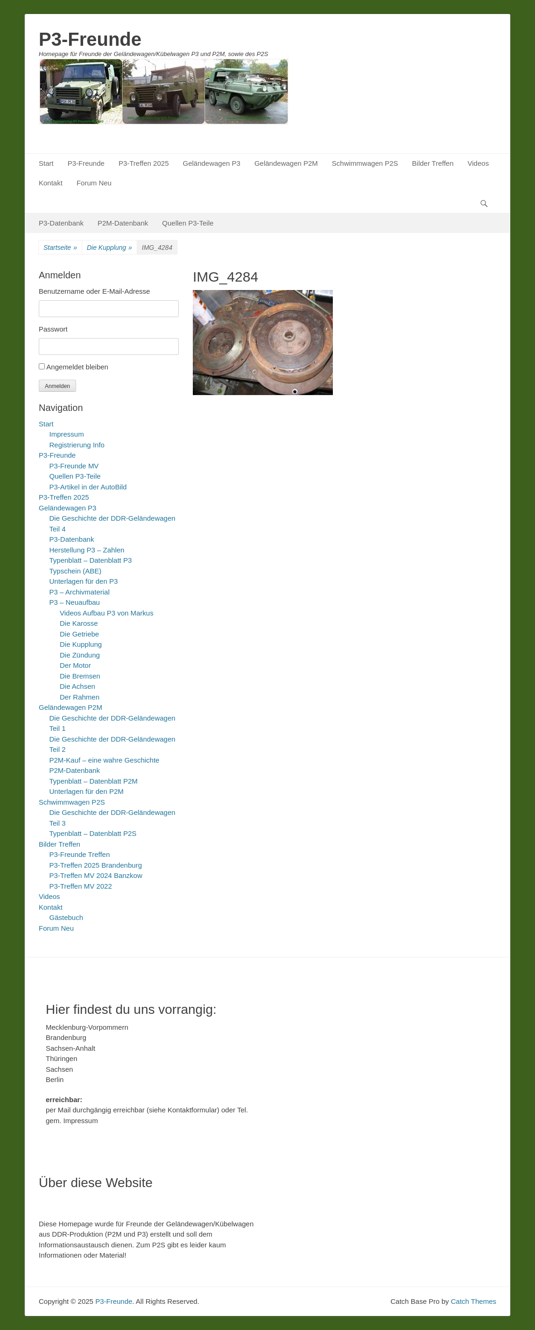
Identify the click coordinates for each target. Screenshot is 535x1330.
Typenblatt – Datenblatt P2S (93, 833)
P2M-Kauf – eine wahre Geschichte (104, 760)
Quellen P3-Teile (187, 223)
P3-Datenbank (61, 223)
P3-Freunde (90, 39)
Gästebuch (66, 917)
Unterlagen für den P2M (86, 791)
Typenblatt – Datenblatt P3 (90, 560)
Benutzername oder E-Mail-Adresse (94, 291)
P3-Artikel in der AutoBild (88, 487)
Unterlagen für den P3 (83, 581)
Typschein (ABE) (75, 571)
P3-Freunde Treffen (79, 854)
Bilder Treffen (433, 163)
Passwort (53, 329)
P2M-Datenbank (123, 223)
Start (46, 163)
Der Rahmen (79, 697)
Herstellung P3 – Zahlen (87, 550)
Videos (478, 163)
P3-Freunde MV (74, 466)
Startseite (60, 248)
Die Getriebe (79, 634)
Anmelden (57, 386)
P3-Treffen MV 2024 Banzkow (95, 875)
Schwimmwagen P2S (365, 163)
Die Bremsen (80, 676)
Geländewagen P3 (211, 163)
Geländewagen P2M (286, 163)
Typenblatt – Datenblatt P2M (93, 781)
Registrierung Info (77, 445)
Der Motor (75, 665)
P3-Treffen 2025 (144, 163)
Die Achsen (77, 686)
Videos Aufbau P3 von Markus (107, 613)
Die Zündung (80, 655)
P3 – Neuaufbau (74, 602)
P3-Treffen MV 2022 (80, 886)
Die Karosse (79, 623)
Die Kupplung (109, 248)
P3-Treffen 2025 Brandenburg (95, 865)
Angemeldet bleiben (77, 367)
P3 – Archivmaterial (79, 592)
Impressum (66, 434)
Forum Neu (94, 183)
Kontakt (51, 183)
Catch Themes (473, 1301)
